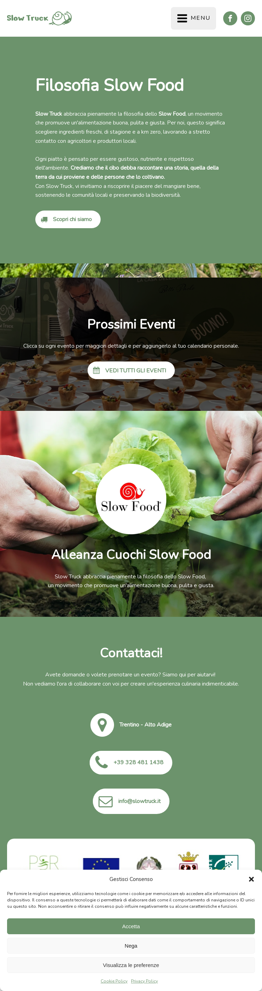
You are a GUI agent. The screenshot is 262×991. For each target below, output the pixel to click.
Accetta (131, 926)
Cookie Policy (114, 981)
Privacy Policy (144, 981)
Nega (131, 946)
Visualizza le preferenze (131, 965)
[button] (251, 879)
